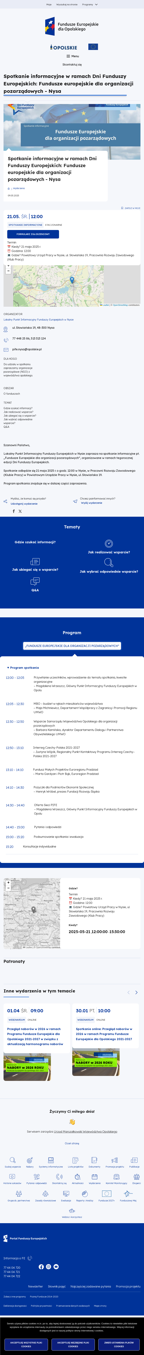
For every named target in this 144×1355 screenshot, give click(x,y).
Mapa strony (100, 1305)
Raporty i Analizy (84, 1200)
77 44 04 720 (12, 1267)
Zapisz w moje (132, 208)
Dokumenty (94, 1166)
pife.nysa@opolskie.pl (27, 349)
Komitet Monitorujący (116, 1183)
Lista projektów (75, 1166)
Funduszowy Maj (128, 1200)
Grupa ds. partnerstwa (19, 1200)
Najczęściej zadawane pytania (90, 1286)
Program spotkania (24, 667)
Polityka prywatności (41, 1305)
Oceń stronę (72, 1143)
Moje (48, 4)
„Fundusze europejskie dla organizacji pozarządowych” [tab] (72, 646)
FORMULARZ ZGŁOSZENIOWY (33, 234)
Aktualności (78, 1183)
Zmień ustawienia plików (119, 1345)
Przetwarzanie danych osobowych (73, 1305)
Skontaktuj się (72, 64)
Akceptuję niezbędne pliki (73, 1345)
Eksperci (137, 1183)
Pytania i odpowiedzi (37, 1183)
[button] (72, 280)
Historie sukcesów (12, 1183)
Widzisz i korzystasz (72, 1217)
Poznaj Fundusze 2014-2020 (44, 1296)
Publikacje (134, 1166)
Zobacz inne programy (15, 1296)
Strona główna (9, 188)
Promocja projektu (115, 1166)
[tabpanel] (72, 759)
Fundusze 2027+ (107, 1200)
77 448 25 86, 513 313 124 (29, 338)
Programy (87, 4)
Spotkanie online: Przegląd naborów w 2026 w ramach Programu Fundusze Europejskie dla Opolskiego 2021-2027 (104, 1034)
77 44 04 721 (12, 1272)
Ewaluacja (66, 1200)
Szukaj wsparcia (13, 1166)
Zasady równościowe (45, 1200)
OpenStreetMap (120, 305)
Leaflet (104, 305)
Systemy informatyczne (51, 1166)
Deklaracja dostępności (15, 1305)
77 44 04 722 (12, 1276)
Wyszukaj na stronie (66, 4)
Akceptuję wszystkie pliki (26, 1345)
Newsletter (35, 1286)
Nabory (30, 1166)
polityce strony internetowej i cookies (84, 1330)
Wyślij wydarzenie (91, 502)
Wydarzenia (19, 188)
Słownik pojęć (57, 1286)
